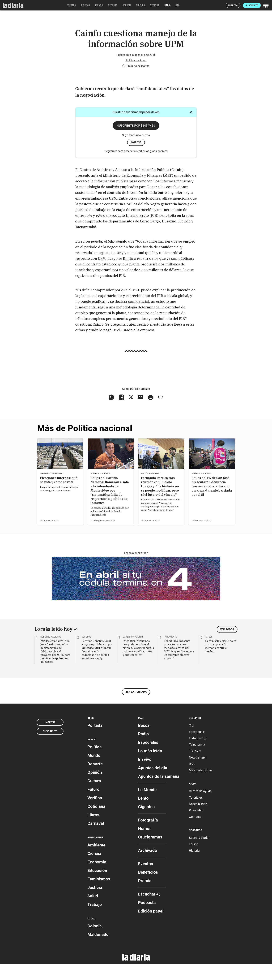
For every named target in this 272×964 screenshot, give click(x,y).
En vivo (144, 759)
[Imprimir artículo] (150, 397)
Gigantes (146, 806)
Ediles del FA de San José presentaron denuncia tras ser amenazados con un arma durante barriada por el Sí (212, 486)
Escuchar (149, 894)
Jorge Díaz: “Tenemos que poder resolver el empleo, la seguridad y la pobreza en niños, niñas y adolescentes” (138, 648)
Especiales (148, 742)
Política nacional (136, 60)
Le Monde (147, 789)
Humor (144, 828)
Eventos (145, 863)
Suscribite (251, 5)
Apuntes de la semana (158, 776)
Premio (145, 880)
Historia (194, 850)
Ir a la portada (136, 691)
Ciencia (94, 853)
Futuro (93, 789)
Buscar (144, 725)
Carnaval (95, 823)
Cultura (94, 780)
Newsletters (197, 757)
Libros (93, 814)
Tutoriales (196, 797)
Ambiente (96, 845)
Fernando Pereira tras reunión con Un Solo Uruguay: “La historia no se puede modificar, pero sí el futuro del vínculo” (160, 486)
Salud (92, 896)
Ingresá (233, 5)
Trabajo (94, 904)
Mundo (93, 755)
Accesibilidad (198, 804)
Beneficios (148, 872)
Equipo (193, 844)
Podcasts (147, 902)
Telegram (197, 744)
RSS (192, 764)
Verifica (94, 797)
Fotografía (148, 820)
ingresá (136, 142)
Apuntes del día (152, 767)
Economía (96, 862)
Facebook (197, 732)
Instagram (197, 738)
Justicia (94, 887)
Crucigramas (150, 837)
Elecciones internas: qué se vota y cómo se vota (58, 480)
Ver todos (227, 629)
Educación (97, 870)
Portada (95, 725)
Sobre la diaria (199, 838)
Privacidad (196, 810)
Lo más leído (150, 750)
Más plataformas (200, 770)
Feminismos (98, 879)
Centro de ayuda (200, 791)
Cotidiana (96, 806)
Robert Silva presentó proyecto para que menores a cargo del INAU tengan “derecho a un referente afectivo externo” (179, 649)
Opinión (94, 772)
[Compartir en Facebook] (121, 397)
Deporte (95, 763)
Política (94, 746)
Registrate (111, 151)
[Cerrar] (191, 112)
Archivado (147, 850)
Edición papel (150, 911)
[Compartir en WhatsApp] (111, 397)
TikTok (195, 751)
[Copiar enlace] (160, 397)
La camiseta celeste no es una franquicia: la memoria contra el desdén (220, 646)
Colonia (94, 926)
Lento (143, 798)
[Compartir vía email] (140, 397)
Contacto (195, 817)
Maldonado (98, 934)
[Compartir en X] (131, 397)
